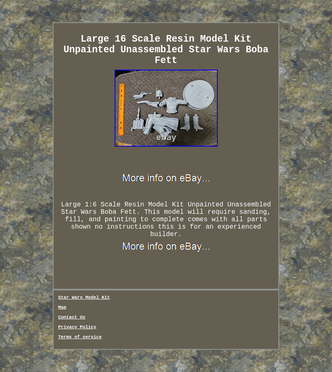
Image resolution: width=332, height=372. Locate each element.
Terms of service (80, 337)
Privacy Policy (77, 327)
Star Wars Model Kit (84, 297)
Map (62, 307)
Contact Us (71, 317)
